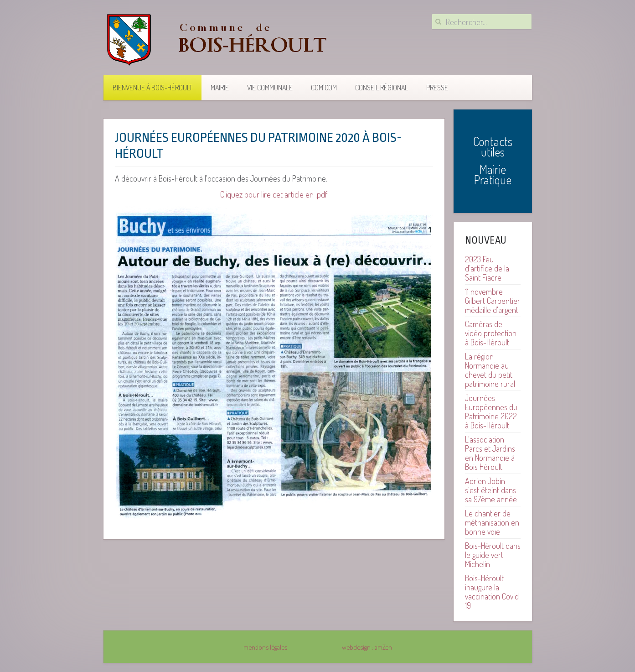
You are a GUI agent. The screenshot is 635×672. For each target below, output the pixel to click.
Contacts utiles (492, 146)
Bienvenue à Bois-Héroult (152, 87)
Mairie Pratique (492, 174)
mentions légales (265, 647)
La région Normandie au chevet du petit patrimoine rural (490, 370)
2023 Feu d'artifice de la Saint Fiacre (487, 268)
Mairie (220, 87)
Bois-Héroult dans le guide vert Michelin (493, 555)
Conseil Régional (381, 87)
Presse (437, 87)
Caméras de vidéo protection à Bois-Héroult (490, 333)
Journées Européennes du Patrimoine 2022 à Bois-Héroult (491, 411)
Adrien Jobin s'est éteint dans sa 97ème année (491, 490)
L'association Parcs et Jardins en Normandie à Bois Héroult (490, 453)
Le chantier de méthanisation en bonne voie (492, 522)
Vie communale (270, 87)
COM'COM (324, 87)
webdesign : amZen (367, 647)
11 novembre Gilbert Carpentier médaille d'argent (492, 301)
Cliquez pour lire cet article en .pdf (273, 194)
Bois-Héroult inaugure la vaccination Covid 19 (492, 591)
